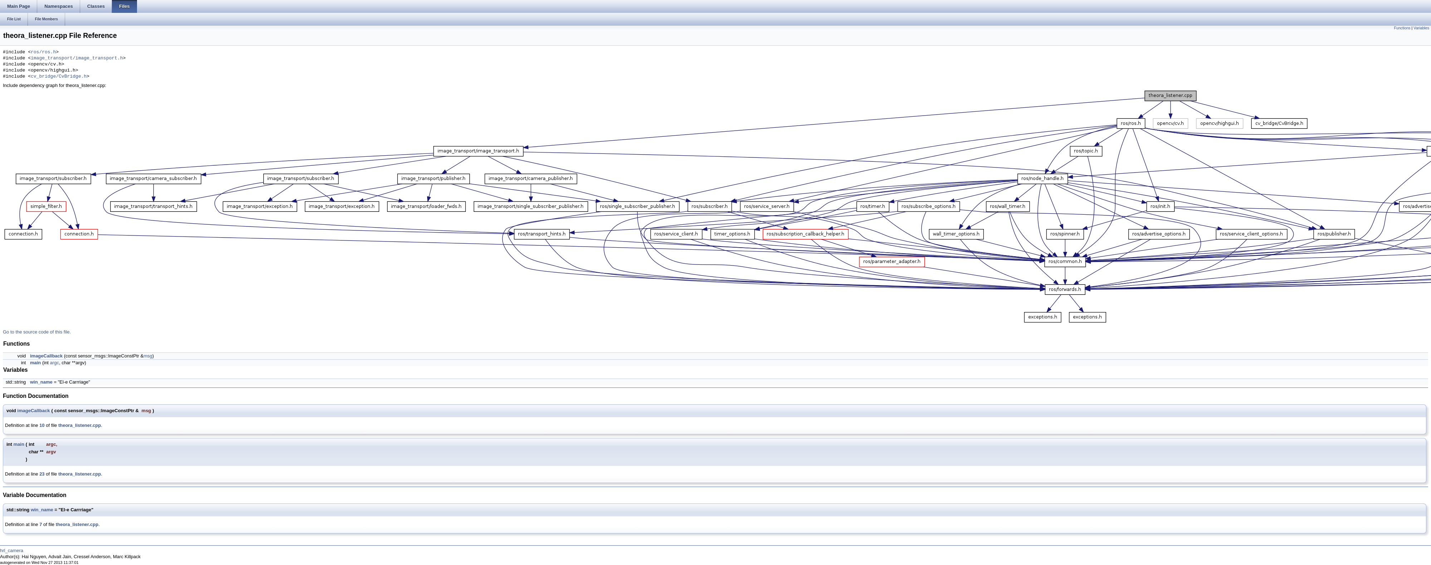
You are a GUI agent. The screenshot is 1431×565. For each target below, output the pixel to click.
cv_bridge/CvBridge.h (59, 76)
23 (41, 474)
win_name (41, 382)
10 (41, 425)
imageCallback (46, 356)
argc (54, 362)
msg (147, 356)
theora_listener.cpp (79, 425)
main (35, 362)
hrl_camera (11, 550)
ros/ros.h (43, 52)
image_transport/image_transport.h (77, 58)
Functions (1402, 28)
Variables (1421, 28)
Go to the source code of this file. (37, 332)
